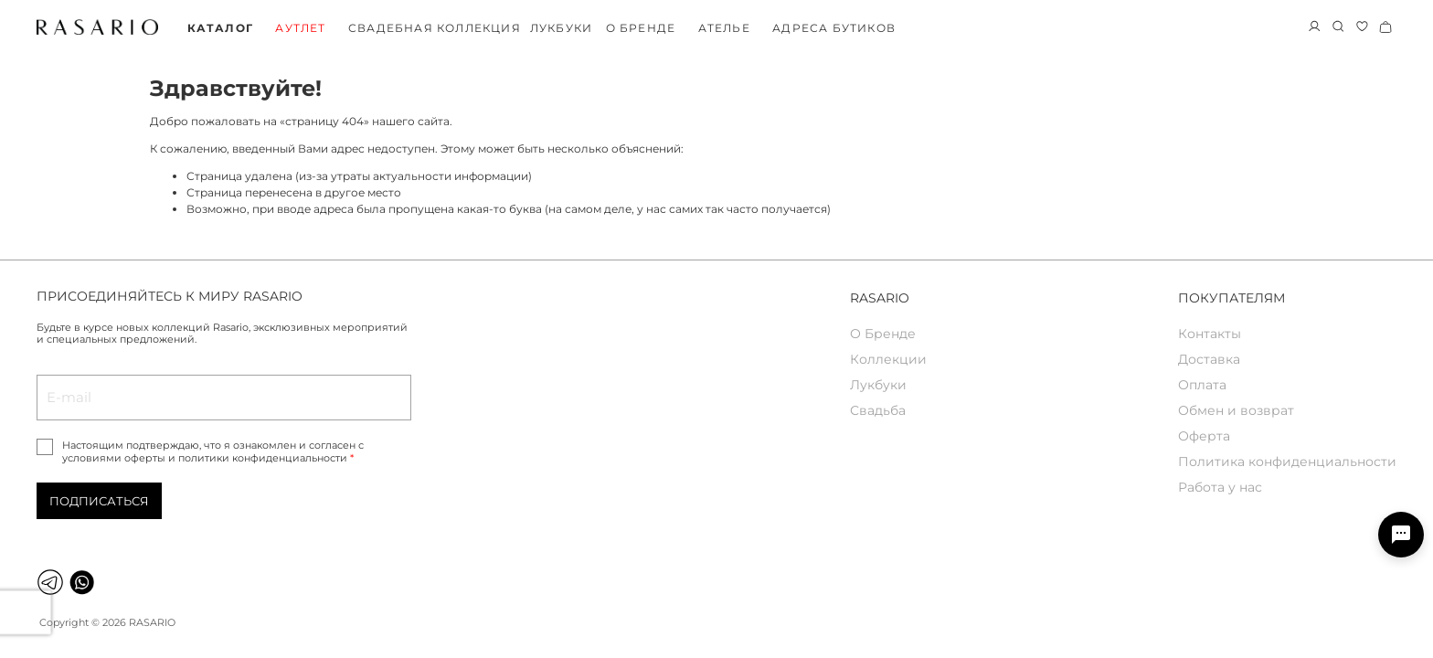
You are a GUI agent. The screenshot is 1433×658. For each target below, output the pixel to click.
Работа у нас (1220, 487)
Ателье (724, 28)
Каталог (220, 28)
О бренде (641, 28)
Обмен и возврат (1236, 411)
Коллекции (888, 359)
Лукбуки (561, 28)
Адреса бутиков (835, 28)
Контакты (1209, 334)
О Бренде (883, 334)
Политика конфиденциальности (1287, 462)
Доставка (1209, 359)
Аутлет (301, 28)
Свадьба (878, 411)
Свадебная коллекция (434, 28)
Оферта (1204, 436)
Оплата (1202, 385)
